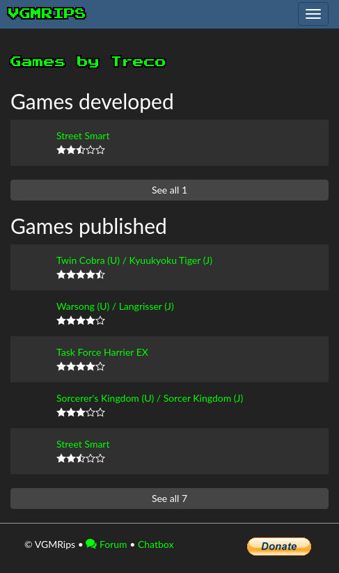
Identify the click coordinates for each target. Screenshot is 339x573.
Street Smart (82, 135)
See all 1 (169, 190)
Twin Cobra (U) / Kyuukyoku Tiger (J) (134, 260)
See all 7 (169, 498)
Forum (106, 544)
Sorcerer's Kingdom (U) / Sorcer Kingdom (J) (149, 398)
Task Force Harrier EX (102, 352)
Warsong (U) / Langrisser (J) (115, 306)
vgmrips (47, 13)
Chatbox (156, 544)
